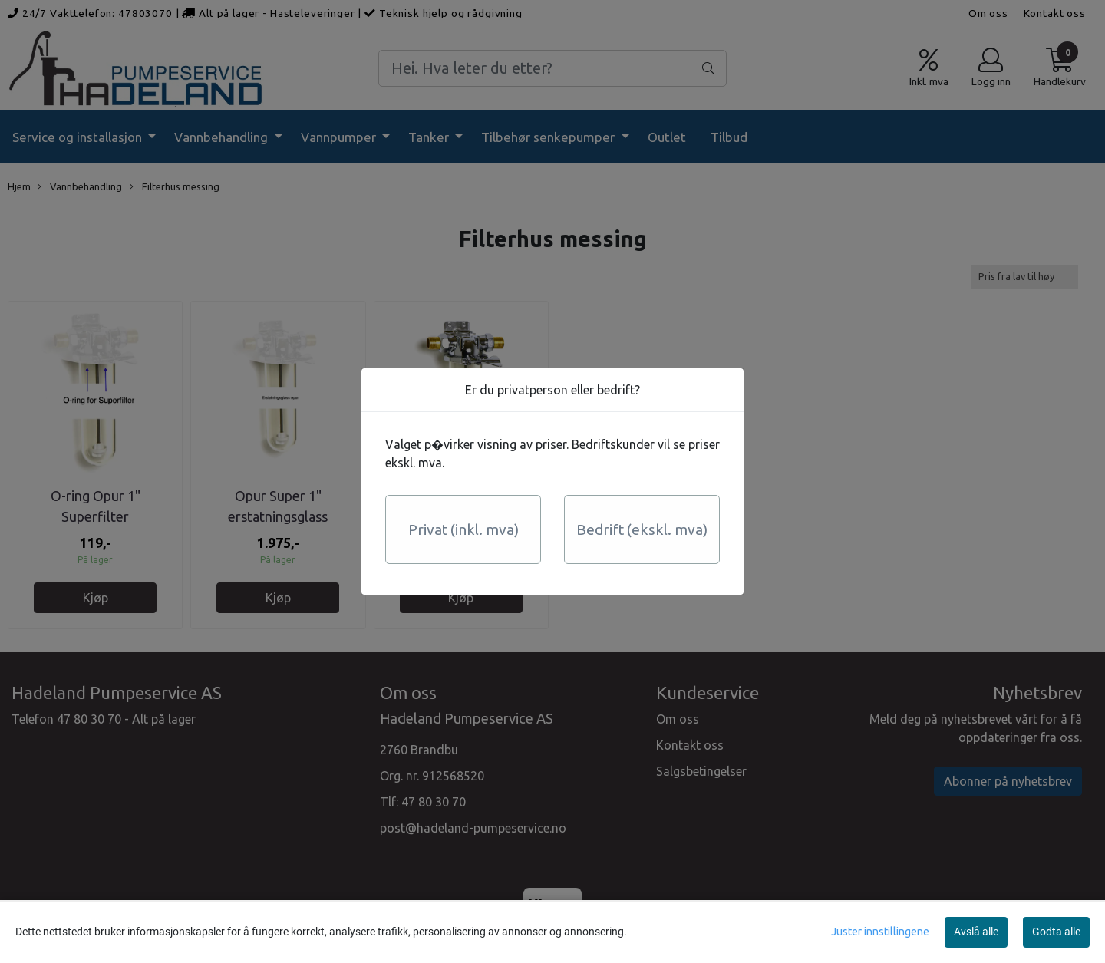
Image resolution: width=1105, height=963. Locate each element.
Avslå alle (976, 931)
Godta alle (1056, 931)
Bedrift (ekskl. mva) (642, 529)
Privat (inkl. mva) (463, 529)
